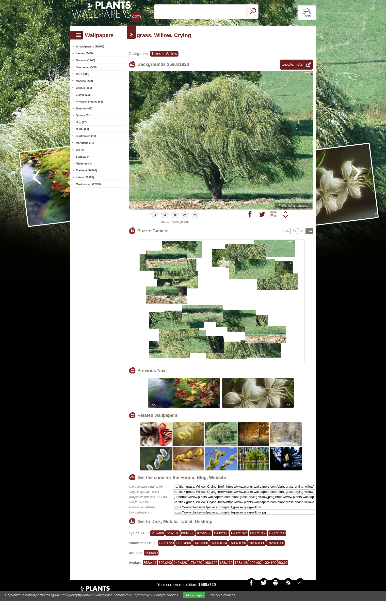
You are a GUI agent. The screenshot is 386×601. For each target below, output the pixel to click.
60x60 (283, 563)
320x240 (165, 563)
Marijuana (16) (85, 142)
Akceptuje (194, 595)
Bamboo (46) (84, 108)
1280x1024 (239, 533)
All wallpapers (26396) (90, 46)
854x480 (151, 553)
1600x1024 (218, 543)
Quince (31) (83, 115)
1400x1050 (258, 533)
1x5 (286, 231)
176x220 (195, 563)
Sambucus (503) (86, 67)
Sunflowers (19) (86, 136)
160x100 (210, 563)
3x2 (294, 231)
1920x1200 (275, 543)
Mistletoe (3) (84, 163)
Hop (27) (81, 122)
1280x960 (221, 533)
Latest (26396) (85, 177)
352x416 (150, 563)
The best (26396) (86, 170)
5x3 (301, 231)
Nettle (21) (82, 129)
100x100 (269, 563)
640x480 (157, 533)
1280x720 (166, 543)
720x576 (172, 533)
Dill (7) (80, 149)
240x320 (180, 563)
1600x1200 (277, 533)
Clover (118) (83, 94)
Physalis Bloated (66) (89, 101)
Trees (156, 54)
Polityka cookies (222, 595)
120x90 (255, 563)
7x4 (309, 231)
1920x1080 (256, 543)
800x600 (187, 533)
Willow (171, 54)
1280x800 (183, 543)
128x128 (241, 563)
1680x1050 (237, 543)
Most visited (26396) (89, 184)
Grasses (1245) (85, 60)
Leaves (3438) (85, 53)
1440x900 (200, 543)
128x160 (226, 563)
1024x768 (203, 533)
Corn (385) (82, 74)
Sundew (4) (83, 156)
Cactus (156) (84, 87)
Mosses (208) (84, 80)
